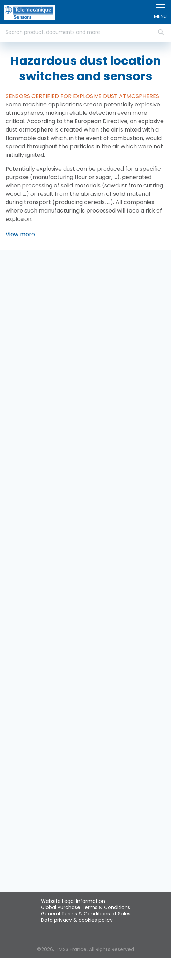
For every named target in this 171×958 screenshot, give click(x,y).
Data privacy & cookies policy (77, 919)
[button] (20, 234)
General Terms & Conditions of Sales (86, 913)
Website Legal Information (73, 901)
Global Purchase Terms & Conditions (85, 907)
